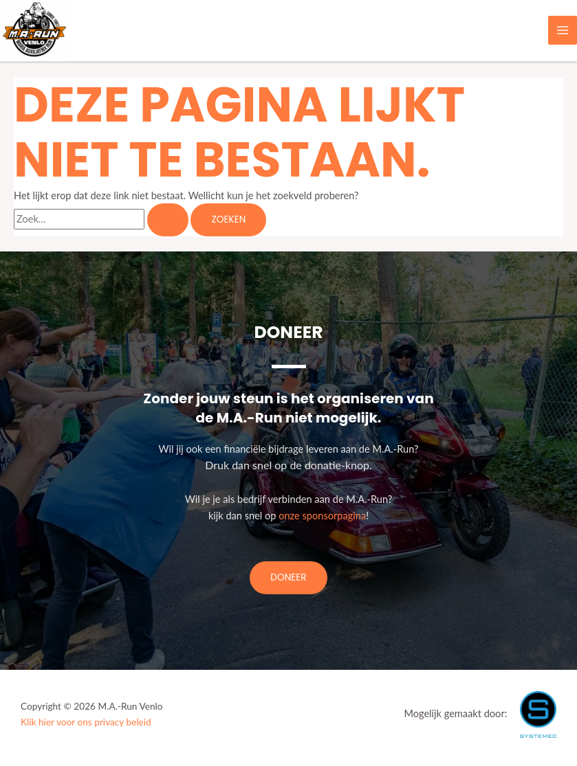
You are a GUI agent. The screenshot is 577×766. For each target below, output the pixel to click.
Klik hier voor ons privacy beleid (86, 722)
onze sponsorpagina (322, 515)
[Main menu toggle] (562, 30)
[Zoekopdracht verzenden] (167, 219)
